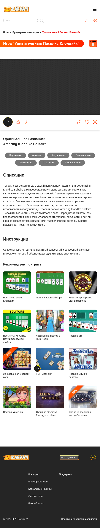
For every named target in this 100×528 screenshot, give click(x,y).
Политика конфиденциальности (79, 519)
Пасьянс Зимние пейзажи (83, 370)
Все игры (33, 474)
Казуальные (58, 162)
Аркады (36, 162)
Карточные (15, 162)
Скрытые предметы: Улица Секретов (83, 408)
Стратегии (48, 170)
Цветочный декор (17, 407)
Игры (6, 32)
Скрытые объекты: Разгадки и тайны (50, 408)
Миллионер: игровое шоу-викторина (83, 294)
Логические (25, 170)
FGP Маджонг (50, 369)
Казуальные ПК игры (40, 488)
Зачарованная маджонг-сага (17, 370)
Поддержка (65, 474)
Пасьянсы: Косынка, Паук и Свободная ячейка (17, 334)
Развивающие (73, 170)
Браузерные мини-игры (25, 32)
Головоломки (83, 162)
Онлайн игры (35, 496)
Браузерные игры (38, 481)
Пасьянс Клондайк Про (50, 292)
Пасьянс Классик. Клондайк (17, 294)
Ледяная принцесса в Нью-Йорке (50, 332)
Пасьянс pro (83, 331)
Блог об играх (36, 503)
